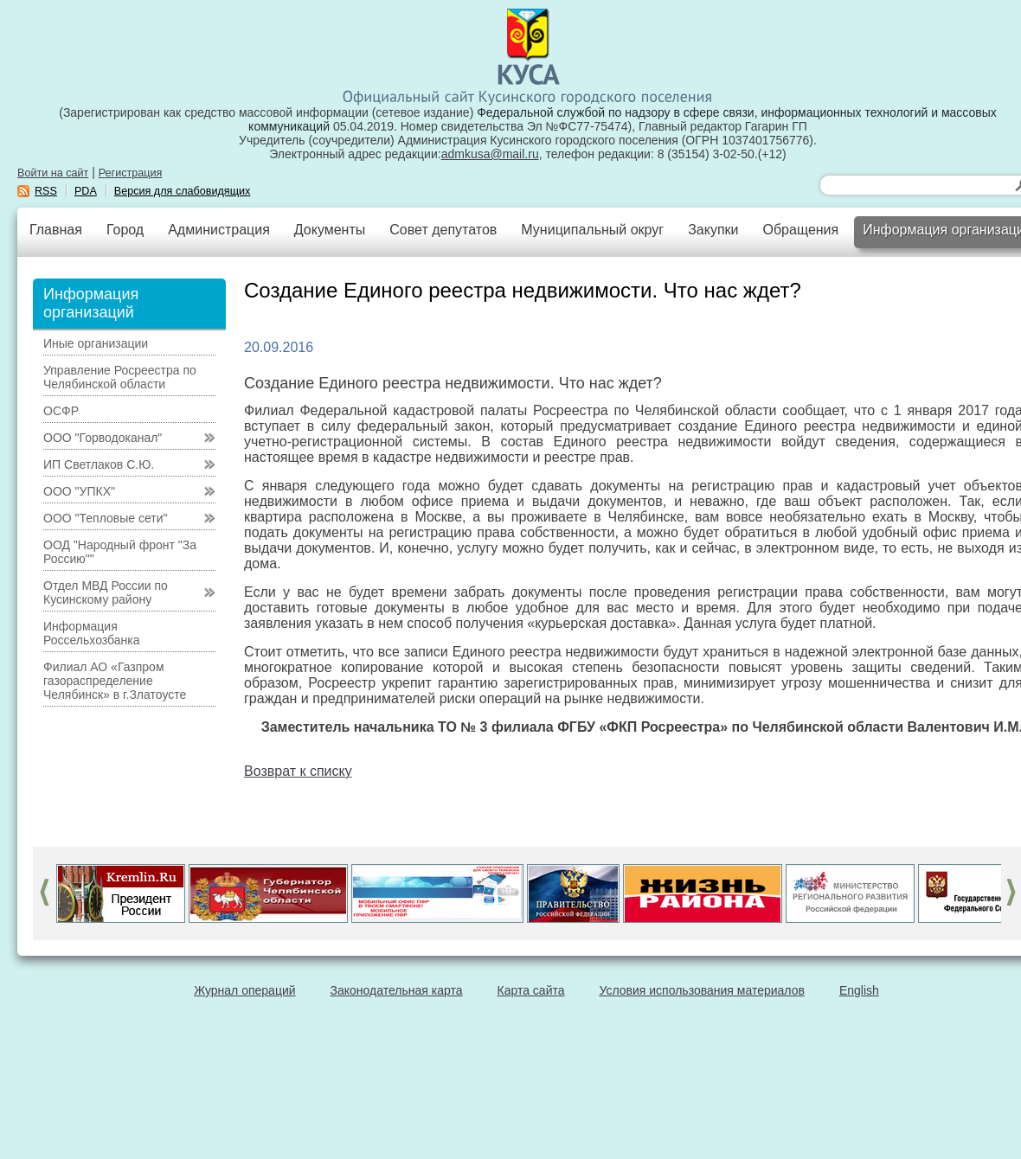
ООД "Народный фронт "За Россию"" (119, 552)
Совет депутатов (443, 229)
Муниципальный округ (592, 229)
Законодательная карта (397, 990)
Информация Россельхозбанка (91, 633)
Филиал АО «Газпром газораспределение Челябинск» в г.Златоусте (114, 680)
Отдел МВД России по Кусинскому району (105, 592)
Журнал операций (244, 990)
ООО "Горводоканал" (102, 438)
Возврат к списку (298, 771)
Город (125, 229)
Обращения (800, 229)
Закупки (713, 229)
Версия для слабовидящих (182, 191)
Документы (329, 229)
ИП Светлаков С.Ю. (98, 464)
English (859, 990)
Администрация (219, 229)
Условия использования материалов (702, 990)
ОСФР (61, 411)
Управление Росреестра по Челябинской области (119, 377)
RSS (46, 191)
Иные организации (95, 343)
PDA (85, 191)
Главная (55, 229)
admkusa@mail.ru (490, 154)
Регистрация (131, 173)
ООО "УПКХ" (79, 491)
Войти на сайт (52, 173)
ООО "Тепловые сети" (105, 518)
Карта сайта (531, 990)
